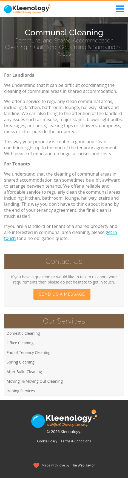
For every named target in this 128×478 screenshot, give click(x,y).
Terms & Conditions (76, 441)
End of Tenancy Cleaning (28, 352)
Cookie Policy (47, 441)
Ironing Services (21, 390)
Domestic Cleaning (23, 333)
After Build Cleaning (24, 371)
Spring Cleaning (21, 362)
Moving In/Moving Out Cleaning (35, 381)
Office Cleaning (20, 342)
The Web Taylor (83, 465)
